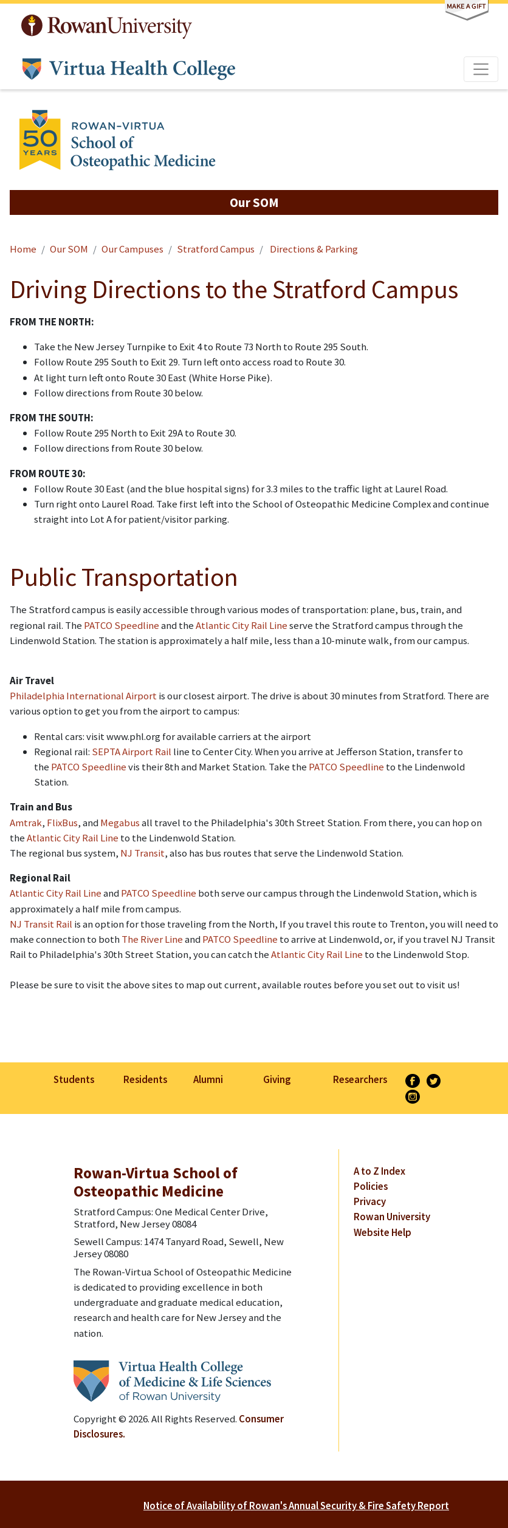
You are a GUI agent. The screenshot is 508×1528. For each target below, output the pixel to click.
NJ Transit (142, 853)
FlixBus (62, 822)
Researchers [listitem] (360, 1079)
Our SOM (69, 249)
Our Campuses (132, 249)
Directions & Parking (313, 249)
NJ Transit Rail (41, 924)
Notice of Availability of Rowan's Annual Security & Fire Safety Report (296, 1505)
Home (23, 249)
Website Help (382, 1232)
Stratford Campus (216, 249)
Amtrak (26, 822)
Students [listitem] (73, 1079)
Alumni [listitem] (208, 1079)
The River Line (152, 939)
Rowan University (106, 27)
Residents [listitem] (145, 1079)
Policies (371, 1186)
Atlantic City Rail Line (241, 625)
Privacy (370, 1201)
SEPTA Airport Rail (131, 751)
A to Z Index (379, 1171)
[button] (254, 202)
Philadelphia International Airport (83, 695)
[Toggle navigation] (481, 69)
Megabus (120, 822)
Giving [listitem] (276, 1079)
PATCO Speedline (121, 625)
